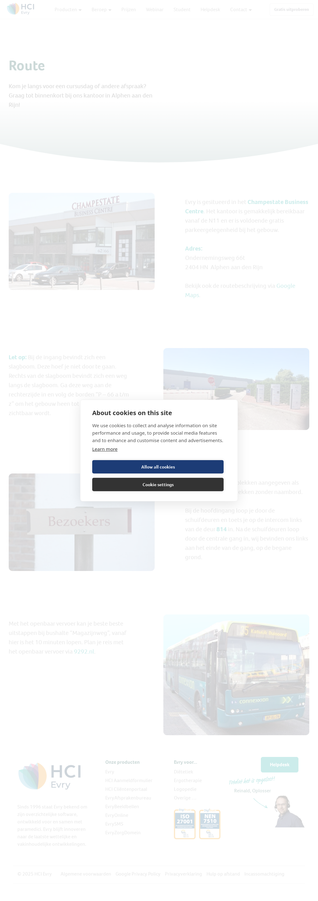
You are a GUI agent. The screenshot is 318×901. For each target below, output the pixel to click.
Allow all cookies (158, 467)
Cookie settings (158, 485)
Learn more (105, 449)
